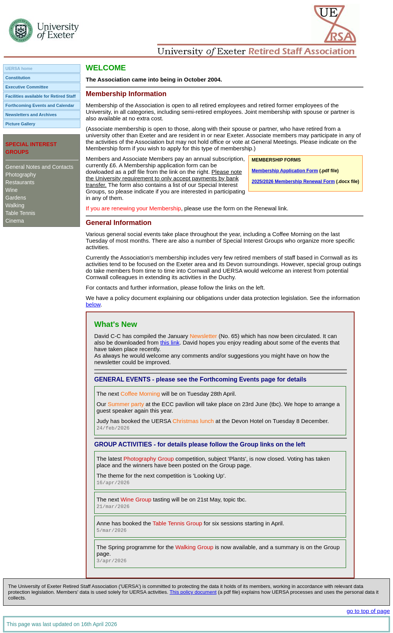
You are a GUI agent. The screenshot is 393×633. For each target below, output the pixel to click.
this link (170, 342)
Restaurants (19, 182)
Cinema (14, 221)
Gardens (15, 198)
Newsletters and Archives (31, 114)
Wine (11, 190)
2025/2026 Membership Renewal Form (293, 181)
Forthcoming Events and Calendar (39, 105)
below (93, 304)
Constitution (17, 77)
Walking (14, 205)
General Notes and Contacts (39, 167)
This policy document (193, 592)
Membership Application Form (285, 170)
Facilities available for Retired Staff (40, 96)
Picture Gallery (20, 124)
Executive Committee (26, 87)
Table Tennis (20, 213)
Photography (20, 175)
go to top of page (368, 611)
